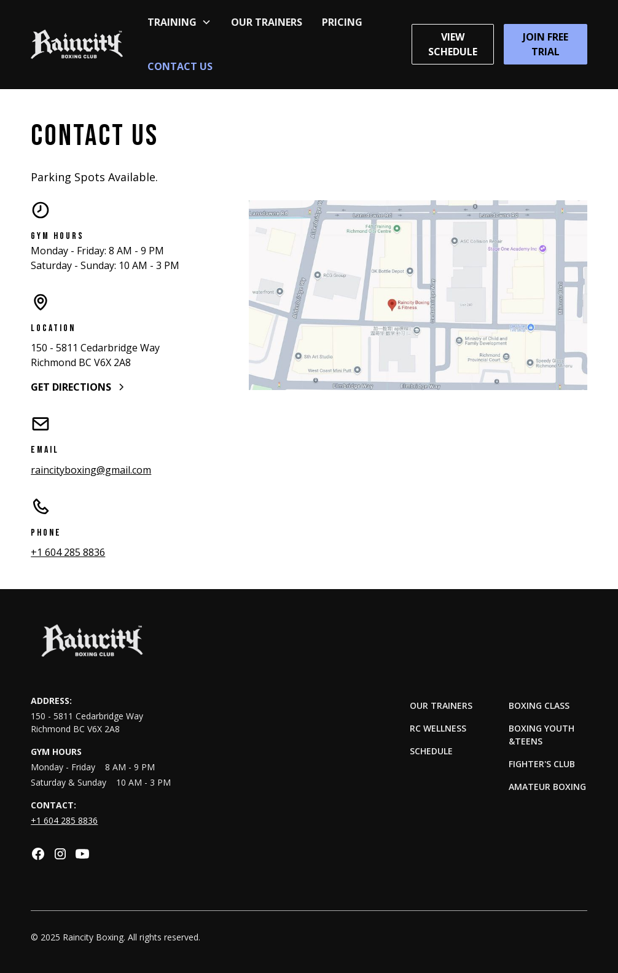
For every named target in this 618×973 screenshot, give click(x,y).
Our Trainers (266, 22)
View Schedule (452, 44)
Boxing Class (539, 705)
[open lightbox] (418, 295)
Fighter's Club (542, 764)
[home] (77, 44)
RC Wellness (438, 728)
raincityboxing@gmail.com (91, 470)
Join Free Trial (545, 44)
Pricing (342, 22)
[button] (179, 22)
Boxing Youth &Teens (541, 734)
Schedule (431, 751)
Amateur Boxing (547, 786)
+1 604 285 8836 (68, 552)
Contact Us (180, 66)
